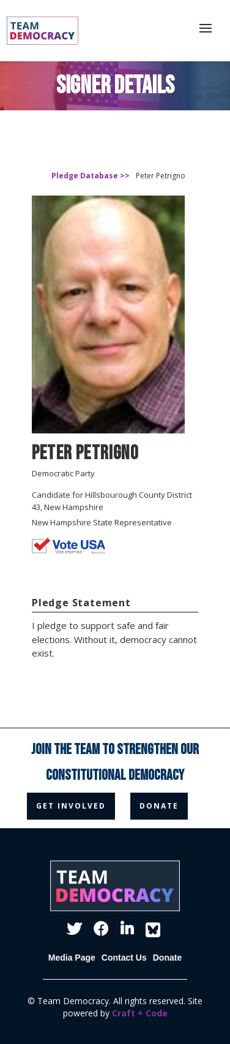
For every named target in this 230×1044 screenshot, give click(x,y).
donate (159, 806)
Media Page (71, 957)
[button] (211, 30)
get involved (71, 806)
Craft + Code (140, 1013)
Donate (167, 957)
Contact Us (124, 957)
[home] (34, 30)
